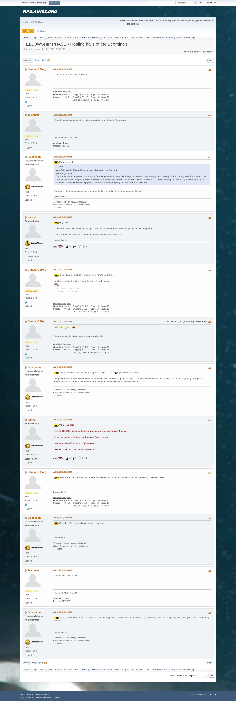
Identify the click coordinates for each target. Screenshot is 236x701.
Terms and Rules (200, 694)
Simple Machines (42, 694)
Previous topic (192, 51)
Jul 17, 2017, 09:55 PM (62, 367)
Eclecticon (34, 157)
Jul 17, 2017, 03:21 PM (62, 322)
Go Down (27, 60)
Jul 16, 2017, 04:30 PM (62, 157)
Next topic (207, 51)
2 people (56, 492)
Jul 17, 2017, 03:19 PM (62, 270)
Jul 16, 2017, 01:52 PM (62, 115)
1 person (56, 196)
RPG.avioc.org (145, 21)
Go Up (26, 663)
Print (210, 60)
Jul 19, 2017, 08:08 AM (62, 570)
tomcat (32, 217)
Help (191, 694)
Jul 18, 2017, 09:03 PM (62, 472)
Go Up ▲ (212, 694)
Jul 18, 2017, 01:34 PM (62, 420)
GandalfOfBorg (37, 69)
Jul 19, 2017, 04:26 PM (62, 612)
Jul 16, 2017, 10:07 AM (62, 69)
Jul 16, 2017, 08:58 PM (62, 217)
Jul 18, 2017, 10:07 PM (62, 518)
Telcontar (33, 115)
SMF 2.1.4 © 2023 (27, 694)
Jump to (171, 675)
